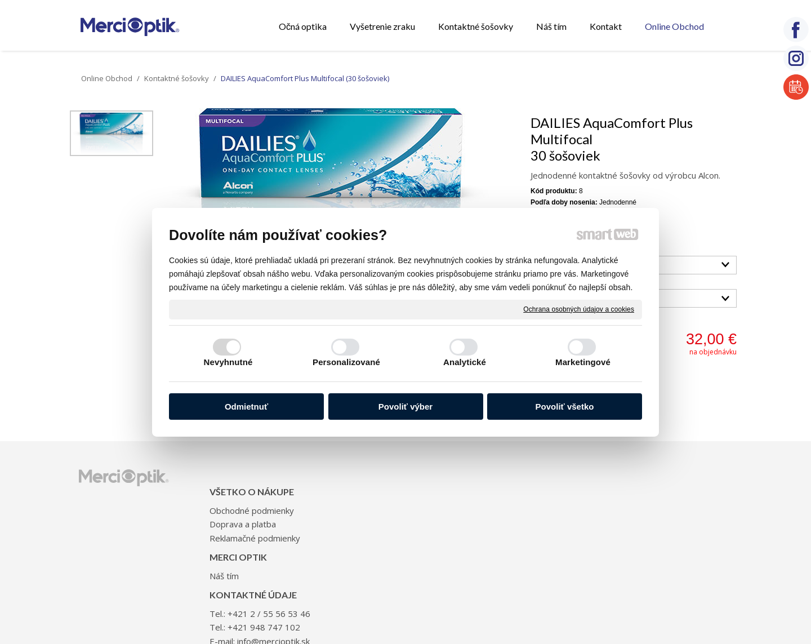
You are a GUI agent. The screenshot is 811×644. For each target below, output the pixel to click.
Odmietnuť (246, 406)
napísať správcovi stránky (391, 585)
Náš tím (361, 493)
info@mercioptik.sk (545, 520)
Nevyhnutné (228, 362)
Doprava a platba (246, 507)
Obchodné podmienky (255, 493)
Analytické (464, 362)
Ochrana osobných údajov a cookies (578, 309)
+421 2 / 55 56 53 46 (540, 493)
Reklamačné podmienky (258, 520)
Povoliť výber (405, 406)
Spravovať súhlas (595, 585)
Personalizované (346, 362)
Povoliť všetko (565, 406)
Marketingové (583, 362)
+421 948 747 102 (535, 507)
